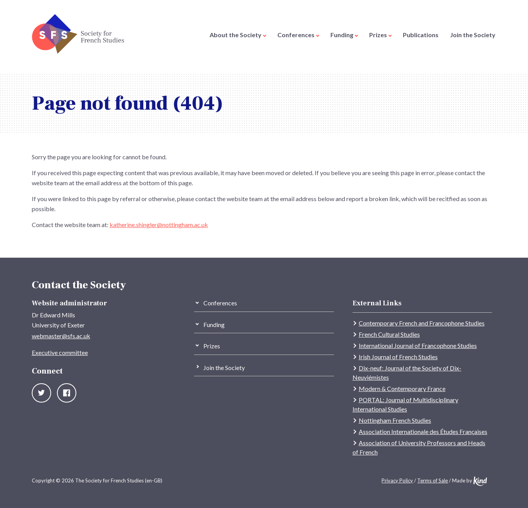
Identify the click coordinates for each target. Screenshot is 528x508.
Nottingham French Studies (395, 420)
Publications (421, 34)
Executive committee (60, 352)
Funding (344, 34)
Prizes (380, 34)
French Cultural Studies (389, 334)
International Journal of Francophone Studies (418, 345)
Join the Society (472, 34)
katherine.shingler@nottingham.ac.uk (159, 224)
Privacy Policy (397, 480)
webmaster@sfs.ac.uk (61, 335)
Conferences (298, 34)
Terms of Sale (432, 480)
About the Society (238, 34)
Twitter (41, 393)
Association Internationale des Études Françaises (423, 431)
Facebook (66, 393)
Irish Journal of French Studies (398, 356)
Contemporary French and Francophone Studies (422, 323)
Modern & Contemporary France (402, 388)
